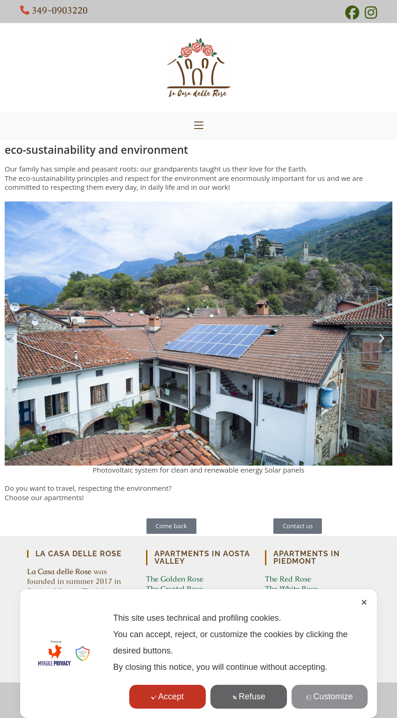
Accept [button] (167, 696)
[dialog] (198, 653)
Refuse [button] (248, 696)
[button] (15, 338)
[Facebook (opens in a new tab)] (352, 13)
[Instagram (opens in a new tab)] (369, 13)
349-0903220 (60, 10)
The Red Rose (288, 579)
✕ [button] (364, 602)
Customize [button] (329, 696)
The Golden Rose (174, 579)
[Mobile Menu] (199, 126)
